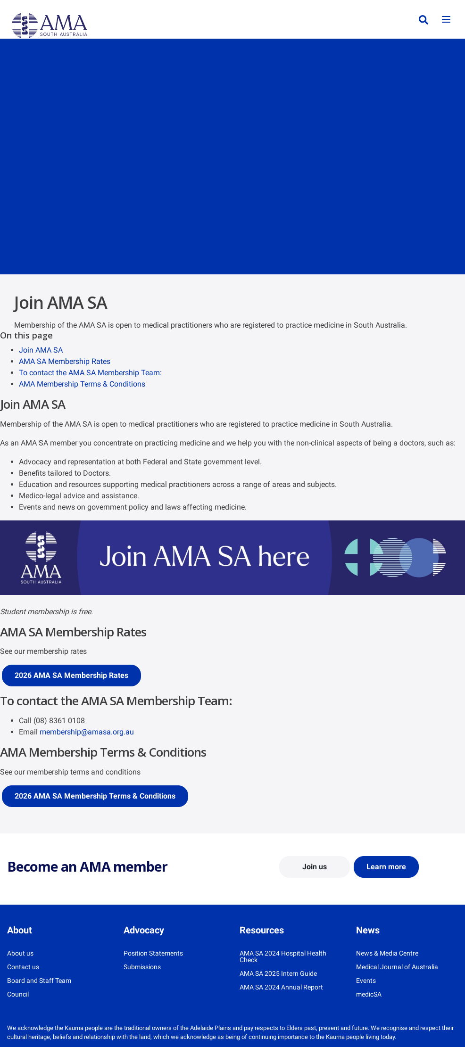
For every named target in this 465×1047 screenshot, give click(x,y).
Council (18, 994)
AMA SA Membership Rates (64, 361)
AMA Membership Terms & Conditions (82, 383)
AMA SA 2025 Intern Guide (278, 973)
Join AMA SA (41, 350)
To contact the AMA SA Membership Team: (90, 372)
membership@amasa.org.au (87, 731)
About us (20, 953)
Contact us (23, 967)
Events (366, 980)
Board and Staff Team (39, 980)
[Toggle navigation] (446, 20)
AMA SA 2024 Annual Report (281, 987)
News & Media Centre (387, 953)
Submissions (142, 967)
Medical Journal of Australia (397, 967)
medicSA (369, 994)
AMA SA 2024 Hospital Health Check (283, 956)
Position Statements (153, 953)
